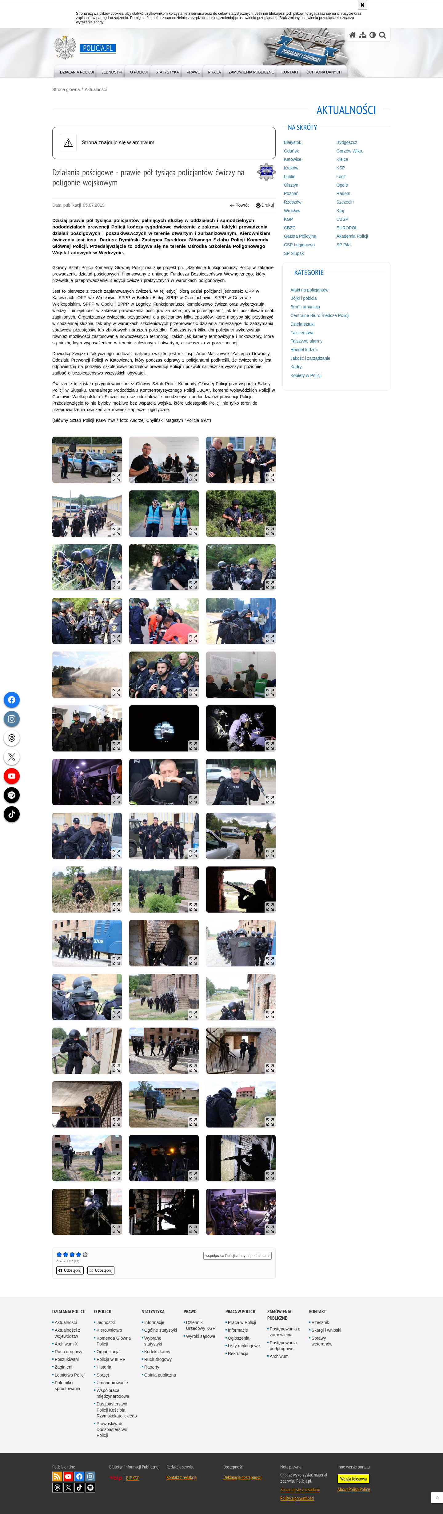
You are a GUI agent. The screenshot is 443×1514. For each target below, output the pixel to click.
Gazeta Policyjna (300, 236)
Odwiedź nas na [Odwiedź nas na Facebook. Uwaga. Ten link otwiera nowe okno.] (79, 1476)
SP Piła (344, 244)
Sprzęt (103, 1375)
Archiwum (279, 1356)
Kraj (340, 210)
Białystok (292, 142)
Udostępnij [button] (70, 1270)
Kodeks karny (157, 1351)
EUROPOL (347, 227)
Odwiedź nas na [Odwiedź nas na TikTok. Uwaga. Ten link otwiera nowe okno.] (79, 1487)
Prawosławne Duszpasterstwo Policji (112, 1429)
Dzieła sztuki (302, 324)
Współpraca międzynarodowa (113, 1393)
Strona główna (66, 89)
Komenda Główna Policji (114, 1341)
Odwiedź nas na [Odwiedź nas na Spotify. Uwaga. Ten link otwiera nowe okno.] (90, 1487)
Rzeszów (292, 202)
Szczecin (345, 202)
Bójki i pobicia (303, 298)
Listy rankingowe (244, 1345)
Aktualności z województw (67, 1333)
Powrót (239, 205)
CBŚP (342, 219)
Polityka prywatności (297, 1498)
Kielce (342, 159)
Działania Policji (69, 1311)
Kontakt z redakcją (181, 1477)
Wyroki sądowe (200, 1336)
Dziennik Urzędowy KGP (201, 1325)
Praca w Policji (240, 1311)
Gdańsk (291, 151)
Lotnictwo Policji (70, 1375)
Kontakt (317, 1311)
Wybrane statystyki (153, 1341)
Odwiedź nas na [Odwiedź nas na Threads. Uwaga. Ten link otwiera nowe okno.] (57, 1487)
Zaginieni (63, 1367)
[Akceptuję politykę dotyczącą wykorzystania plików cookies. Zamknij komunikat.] (362, 5)
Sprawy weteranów (322, 1341)
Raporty (151, 1367)
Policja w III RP (111, 1359)
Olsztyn (291, 185)
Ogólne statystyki (160, 1330)
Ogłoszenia (238, 1338)
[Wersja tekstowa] (372, 35)
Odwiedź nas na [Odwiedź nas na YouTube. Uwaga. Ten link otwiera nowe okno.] (68, 1476)
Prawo (190, 1311)
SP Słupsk (294, 253)
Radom (343, 193)
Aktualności (96, 89)
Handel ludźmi (304, 349)
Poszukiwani (67, 1359)
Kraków (291, 167)
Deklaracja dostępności (242, 1477)
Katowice (292, 159)
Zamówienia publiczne (279, 1314)
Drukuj (265, 205)
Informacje (154, 1322)
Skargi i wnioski (326, 1330)
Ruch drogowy (68, 1351)
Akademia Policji (352, 236)
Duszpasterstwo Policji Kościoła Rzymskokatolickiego (117, 1409)
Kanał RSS (57, 1476)
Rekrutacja (238, 1353)
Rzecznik (320, 1322)
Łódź (341, 176)
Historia (104, 1367)
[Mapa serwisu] (362, 35)
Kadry (296, 366)
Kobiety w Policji (305, 375)
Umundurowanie (112, 1382)
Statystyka (153, 1311)
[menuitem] (77, 70)
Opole (342, 185)
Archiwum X (66, 1344)
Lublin (289, 176)
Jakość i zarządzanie (310, 358)
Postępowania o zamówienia (285, 1331)
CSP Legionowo (299, 244)
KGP (288, 219)
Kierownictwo (109, 1330)
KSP (341, 167)
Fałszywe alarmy (306, 341)
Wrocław (292, 210)
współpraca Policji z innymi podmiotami (237, 1256)
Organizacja (108, 1351)
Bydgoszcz (347, 142)
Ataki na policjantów (309, 289)
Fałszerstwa (301, 332)
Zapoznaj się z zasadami (300, 1489)
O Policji (102, 1311)
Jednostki (106, 1322)
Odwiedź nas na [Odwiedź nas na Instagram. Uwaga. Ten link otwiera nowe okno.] (90, 1476)
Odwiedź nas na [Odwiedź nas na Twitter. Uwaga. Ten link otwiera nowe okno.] (68, 1487)
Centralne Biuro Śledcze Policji (319, 315)
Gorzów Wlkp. (350, 151)
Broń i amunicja (305, 306)
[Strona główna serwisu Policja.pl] (352, 35)
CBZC (290, 227)
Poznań (291, 193)
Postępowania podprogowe (283, 1345)
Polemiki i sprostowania (67, 1385)
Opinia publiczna (160, 1375)
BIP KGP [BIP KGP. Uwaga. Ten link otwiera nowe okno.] (132, 1478)
